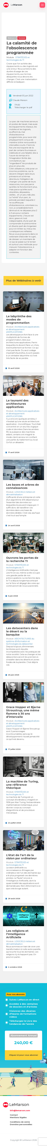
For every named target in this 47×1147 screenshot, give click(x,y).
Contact (14, 1115)
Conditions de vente (20, 1122)
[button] (6, 5)
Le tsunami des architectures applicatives (17, 404)
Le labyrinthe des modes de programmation (18, 319)
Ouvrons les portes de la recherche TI (22, 559)
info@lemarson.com (20, 1110)
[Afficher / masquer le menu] (42, 5)
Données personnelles (21, 1124)
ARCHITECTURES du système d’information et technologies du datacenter (20, 641)
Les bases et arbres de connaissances (22, 486)
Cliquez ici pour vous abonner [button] (23, 1055)
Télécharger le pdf (23, 107)
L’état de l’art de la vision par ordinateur (21, 856)
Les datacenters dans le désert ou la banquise (22, 631)
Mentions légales (18, 1117)
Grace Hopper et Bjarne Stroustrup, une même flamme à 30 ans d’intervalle (23, 711)
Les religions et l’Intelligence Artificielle (17, 934)
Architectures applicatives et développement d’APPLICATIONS (22, 329)
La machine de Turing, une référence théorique (22, 785)
